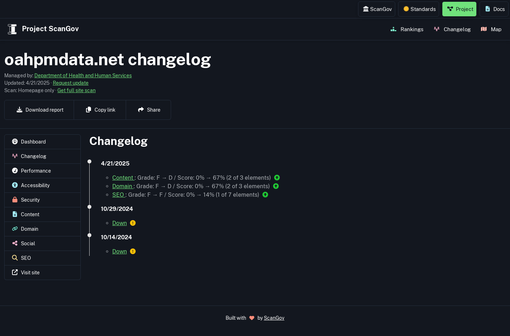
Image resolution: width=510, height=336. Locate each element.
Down (119, 223)
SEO (118, 194)
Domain (123, 186)
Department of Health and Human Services (83, 75)
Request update (71, 83)
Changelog (452, 29)
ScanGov (377, 9)
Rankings (407, 29)
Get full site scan (76, 90)
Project (460, 9)
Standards (419, 9)
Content (123, 177)
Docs (495, 9)
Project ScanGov (42, 29)
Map (491, 29)
